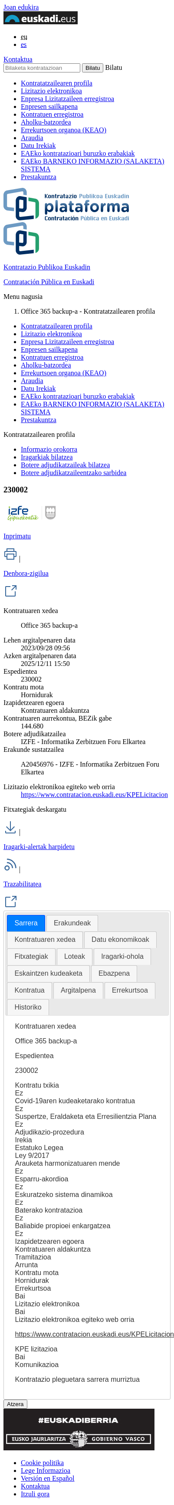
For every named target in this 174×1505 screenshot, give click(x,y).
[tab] (26, 923)
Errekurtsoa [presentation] (130, 990)
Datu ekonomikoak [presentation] (120, 939)
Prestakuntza (38, 176)
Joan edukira (21, 7)
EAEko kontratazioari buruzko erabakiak (78, 153)
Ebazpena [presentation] (114, 973)
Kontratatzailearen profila (56, 83)
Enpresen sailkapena (49, 106)
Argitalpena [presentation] (78, 990)
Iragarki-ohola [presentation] (122, 956)
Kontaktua (18, 59)
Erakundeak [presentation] (72, 923)
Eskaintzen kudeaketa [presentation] (48, 973)
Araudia (32, 137)
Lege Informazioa (45, 1470)
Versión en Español (48, 1478)
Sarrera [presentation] (25, 923)
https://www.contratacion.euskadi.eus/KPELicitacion (94, 794)
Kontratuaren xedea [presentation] (45, 939)
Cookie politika (42, 1462)
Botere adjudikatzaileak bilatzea (65, 465)
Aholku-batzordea (46, 122)
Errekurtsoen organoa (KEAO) (63, 130)
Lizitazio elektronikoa (51, 91)
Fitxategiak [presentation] (31, 956)
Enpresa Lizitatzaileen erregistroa (67, 98)
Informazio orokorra (49, 449)
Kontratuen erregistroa (52, 114)
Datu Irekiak (38, 145)
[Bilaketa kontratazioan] (41, 67)
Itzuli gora (35, 1494)
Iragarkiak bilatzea (46, 457)
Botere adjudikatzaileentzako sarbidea (73, 472)
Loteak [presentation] (74, 956)
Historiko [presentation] (27, 1007)
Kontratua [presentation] (29, 990)
